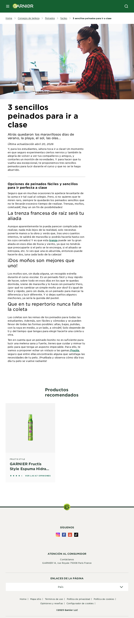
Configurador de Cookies (80, 603)
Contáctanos (67, 559)
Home (23, 599)
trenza (53, 240)
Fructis (74, 350)
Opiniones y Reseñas (51, 603)
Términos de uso (54, 599)
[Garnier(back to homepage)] (22, 6)
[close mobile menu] (8, 6)
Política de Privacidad (78, 599)
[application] (67, 587)
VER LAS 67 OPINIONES (38, 476)
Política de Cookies (104, 599)
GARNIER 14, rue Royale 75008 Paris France (67, 562)
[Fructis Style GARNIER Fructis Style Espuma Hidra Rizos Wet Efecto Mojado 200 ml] (30, 438)
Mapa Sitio (35, 599)
